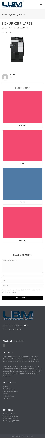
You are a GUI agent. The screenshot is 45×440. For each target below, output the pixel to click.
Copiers (5, 396)
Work (23, 202)
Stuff (23, 163)
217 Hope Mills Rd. (9, 416)
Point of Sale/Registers (10, 394)
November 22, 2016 (20, 28)
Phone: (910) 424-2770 (10, 421)
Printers (5, 389)
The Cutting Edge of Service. (12, 332)
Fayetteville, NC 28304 (10, 419)
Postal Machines (8, 398)
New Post (22, 240)
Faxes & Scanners (9, 391)
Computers (6, 401)
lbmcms (5, 28)
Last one (22, 125)
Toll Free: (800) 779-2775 (11, 423)
